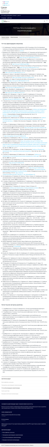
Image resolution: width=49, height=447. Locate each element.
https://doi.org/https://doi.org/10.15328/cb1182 (15, 136)
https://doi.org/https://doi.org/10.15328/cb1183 (35, 127)
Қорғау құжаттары (5, 390)
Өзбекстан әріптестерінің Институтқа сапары (11, 414)
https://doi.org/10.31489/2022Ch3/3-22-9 (14, 92)
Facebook (4, 18)
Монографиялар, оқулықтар (7, 382)
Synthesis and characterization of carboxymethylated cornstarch (24, 188)
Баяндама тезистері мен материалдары (10, 393)
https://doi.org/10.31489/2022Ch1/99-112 (14, 99)
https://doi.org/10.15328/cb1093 (36, 167)
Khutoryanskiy (25, 137)
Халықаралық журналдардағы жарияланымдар (12, 385)
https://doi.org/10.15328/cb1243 (11, 116)
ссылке (22, 50)
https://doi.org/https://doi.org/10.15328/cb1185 (31, 141)
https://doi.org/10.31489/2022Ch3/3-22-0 (29, 67)
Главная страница (5, 37)
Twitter (10, 18)
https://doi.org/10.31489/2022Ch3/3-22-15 (15, 72)
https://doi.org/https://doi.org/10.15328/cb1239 (23, 77)
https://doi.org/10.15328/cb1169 (16, 162)
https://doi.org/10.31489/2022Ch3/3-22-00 (19, 80)
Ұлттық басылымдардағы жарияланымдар (11, 388)
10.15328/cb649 (17, 246)
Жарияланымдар (14, 37)
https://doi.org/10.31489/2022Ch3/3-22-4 (14, 87)
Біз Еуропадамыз (5, 419)
